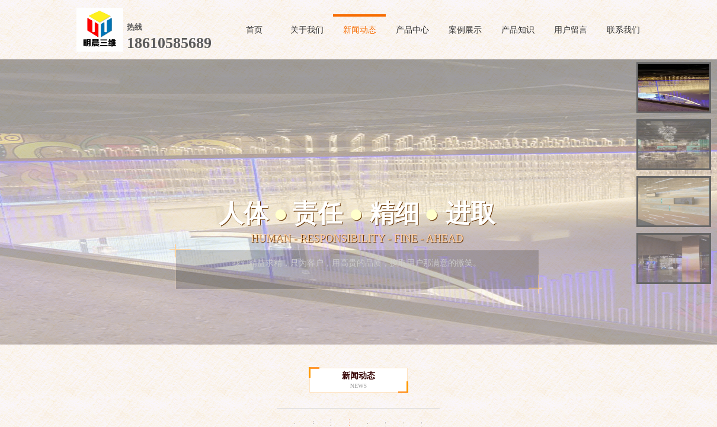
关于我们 (307, 30)
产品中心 (412, 30)
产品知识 (517, 30)
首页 (254, 30)
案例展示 (465, 30)
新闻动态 (359, 30)
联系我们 (623, 30)
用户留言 (570, 30)
